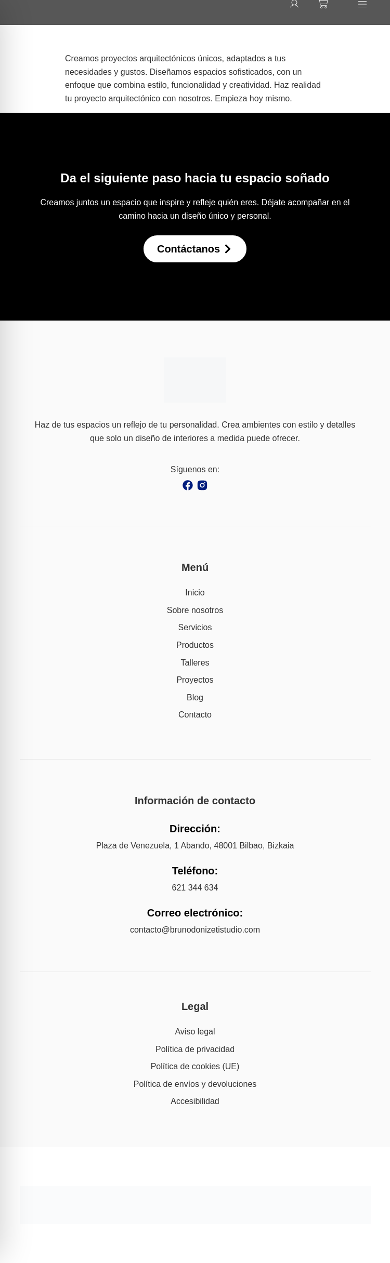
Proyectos (194, 679)
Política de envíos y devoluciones (195, 1084)
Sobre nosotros (195, 610)
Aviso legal (195, 1031)
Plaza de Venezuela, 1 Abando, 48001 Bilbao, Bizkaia (195, 845)
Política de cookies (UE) (195, 1066)
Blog (195, 697)
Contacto (195, 714)
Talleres (194, 662)
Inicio (194, 592)
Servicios (195, 627)
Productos (195, 645)
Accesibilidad (195, 1101)
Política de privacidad (195, 1049)
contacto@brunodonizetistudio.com (195, 929)
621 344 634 (195, 887)
